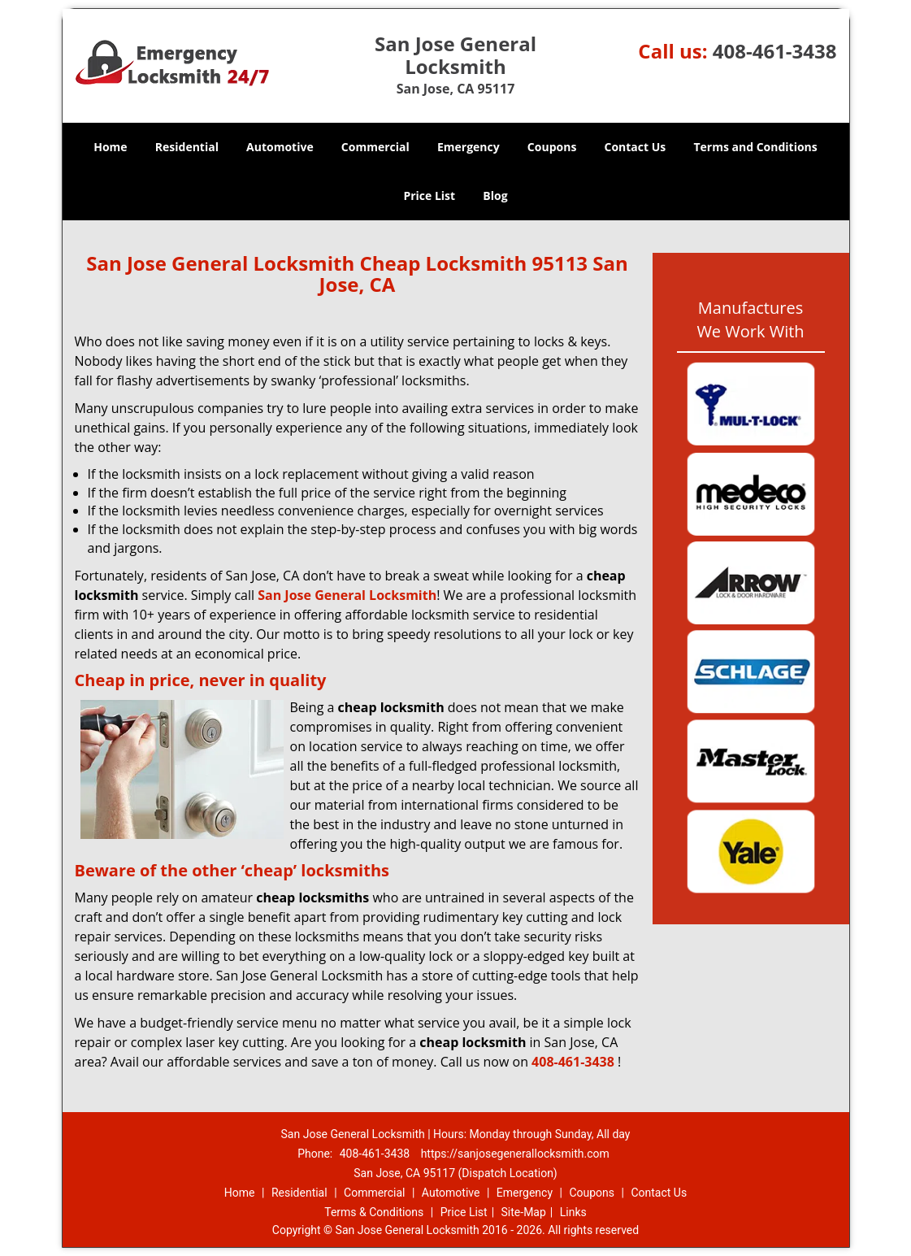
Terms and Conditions (755, 146)
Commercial (375, 146)
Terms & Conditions (373, 1212)
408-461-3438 (775, 50)
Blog (495, 195)
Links (573, 1212)
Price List (429, 195)
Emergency (468, 146)
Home (110, 146)
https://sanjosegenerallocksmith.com (515, 1153)
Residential (187, 146)
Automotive (280, 146)
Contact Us (635, 146)
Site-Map (523, 1212)
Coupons (551, 146)
